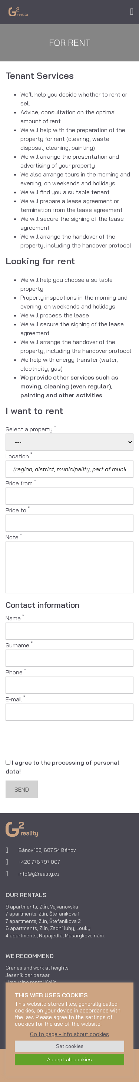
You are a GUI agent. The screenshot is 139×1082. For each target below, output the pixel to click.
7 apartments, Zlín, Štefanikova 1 (42, 914)
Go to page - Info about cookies (69, 1034)
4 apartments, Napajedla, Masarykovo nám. (55, 935)
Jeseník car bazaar (28, 975)
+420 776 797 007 (39, 862)
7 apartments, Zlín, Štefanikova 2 (43, 921)
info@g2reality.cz (39, 874)
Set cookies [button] (69, 1046)
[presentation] (62, 739)
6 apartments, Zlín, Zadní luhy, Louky (48, 928)
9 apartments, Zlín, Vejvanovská (42, 907)
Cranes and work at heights (37, 968)
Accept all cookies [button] (69, 1059)
